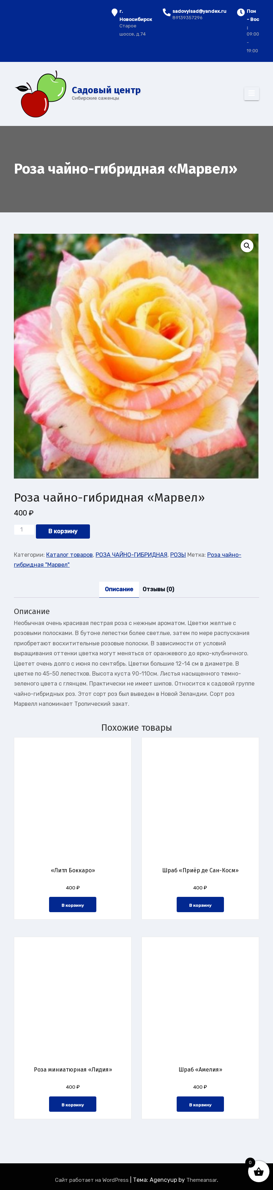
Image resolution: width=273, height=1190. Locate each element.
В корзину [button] (72, 905)
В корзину (62, 531)
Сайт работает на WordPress (92, 1180)
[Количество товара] (24, 529)
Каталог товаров (69, 554)
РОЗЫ (178, 554)
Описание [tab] (119, 589)
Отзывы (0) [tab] (158, 589)
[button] (247, 245)
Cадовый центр (106, 90)
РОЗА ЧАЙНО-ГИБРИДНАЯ (131, 554)
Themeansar (201, 1180)
